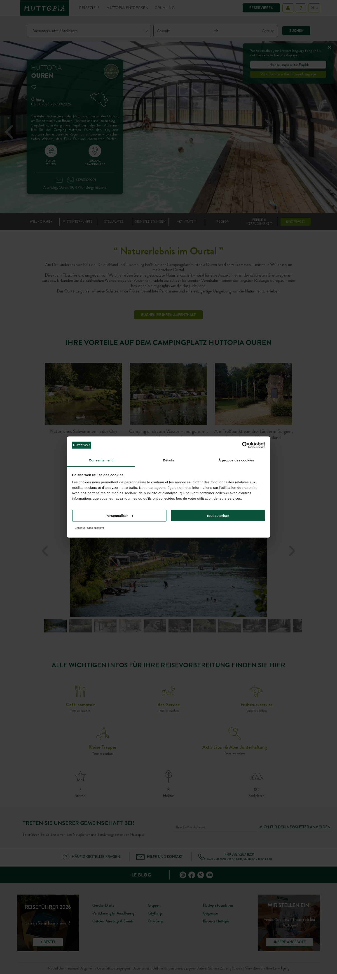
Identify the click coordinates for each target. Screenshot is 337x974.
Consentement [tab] (100, 460)
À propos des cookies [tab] (236, 460)
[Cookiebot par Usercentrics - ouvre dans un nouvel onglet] (245, 445)
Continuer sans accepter (89, 527)
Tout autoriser (217, 516)
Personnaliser (119, 516)
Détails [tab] (168, 460)
